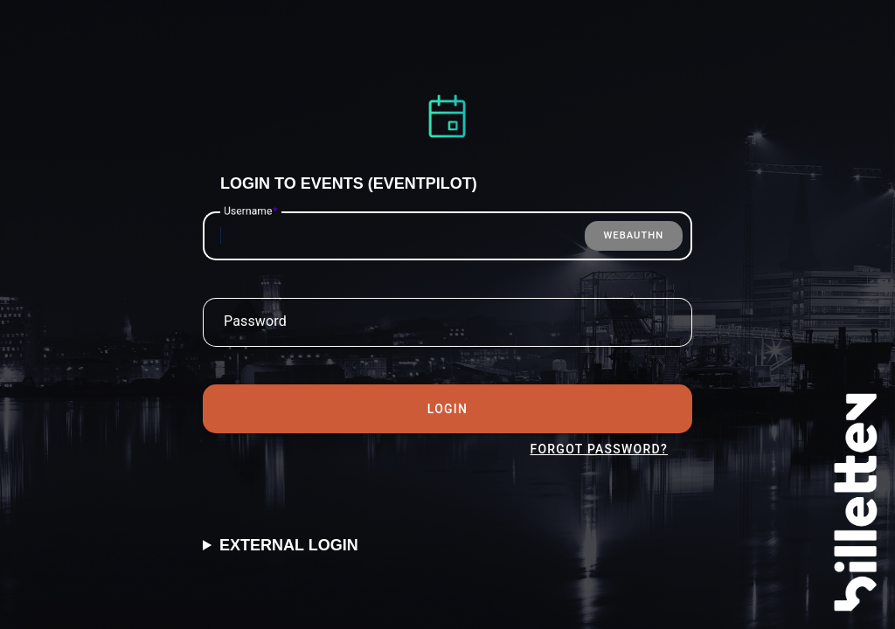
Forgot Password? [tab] (599, 449)
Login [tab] (447, 409)
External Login (288, 545)
